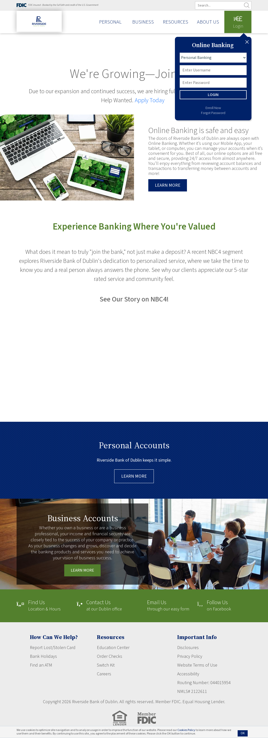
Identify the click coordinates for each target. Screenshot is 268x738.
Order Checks (109, 656)
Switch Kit (106, 665)
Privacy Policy (189, 656)
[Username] (213, 70)
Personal (110, 22)
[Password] (213, 83)
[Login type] (213, 58)
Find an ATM (41, 665)
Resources (175, 22)
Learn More (134, 476)
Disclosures (188, 648)
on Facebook (219, 606)
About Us (208, 22)
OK (243, 733)
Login (238, 22)
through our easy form (168, 606)
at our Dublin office (104, 606)
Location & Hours (44, 606)
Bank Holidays (43, 656)
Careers (104, 674)
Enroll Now (213, 108)
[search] (226, 5)
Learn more (167, 185)
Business (143, 22)
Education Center (113, 648)
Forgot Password (213, 113)
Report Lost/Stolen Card (53, 648)
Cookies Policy (186, 730)
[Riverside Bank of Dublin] (39, 26)
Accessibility (188, 674)
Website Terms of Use (197, 665)
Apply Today (149, 100)
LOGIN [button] (213, 94)
